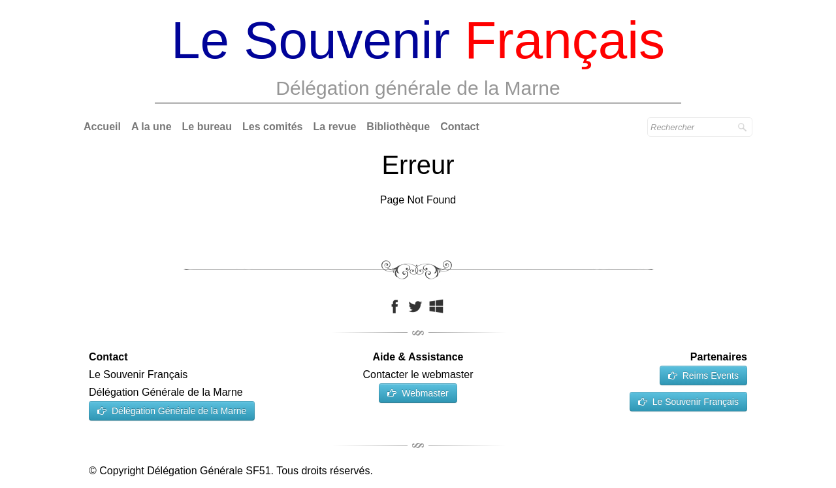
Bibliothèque (398, 126)
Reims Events (703, 375)
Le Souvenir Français (688, 401)
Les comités (272, 126)
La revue (335, 126)
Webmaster (417, 393)
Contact (459, 126)
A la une (151, 126)
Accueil (102, 126)
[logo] (418, 59)
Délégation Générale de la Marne (171, 411)
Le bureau (207, 126)
